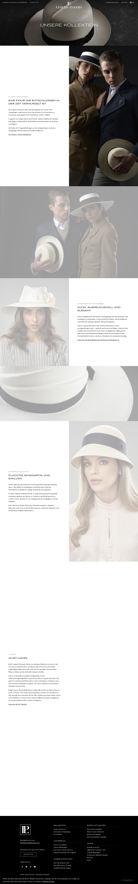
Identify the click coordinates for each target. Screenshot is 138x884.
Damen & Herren (60, 829)
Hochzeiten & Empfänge (62, 832)
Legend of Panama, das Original (15, 2)
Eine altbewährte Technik (62, 865)
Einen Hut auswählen (94, 829)
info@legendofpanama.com (30, 843)
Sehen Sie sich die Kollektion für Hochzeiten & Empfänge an (98, 340)
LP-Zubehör (58, 834)
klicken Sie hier (49, 881)
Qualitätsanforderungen (62, 868)
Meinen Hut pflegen (94, 834)
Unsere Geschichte (60, 845)
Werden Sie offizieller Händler (97, 855)
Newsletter (28, 854)
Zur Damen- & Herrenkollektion (19, 134)
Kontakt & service (93, 847)
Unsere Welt (34, 2)
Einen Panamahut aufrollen (96, 837)
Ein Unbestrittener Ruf (61, 863)
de (132, 2)
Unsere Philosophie (60, 847)
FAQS (89, 860)
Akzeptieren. (127, 880)
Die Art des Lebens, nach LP (63, 850)
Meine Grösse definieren (95, 832)
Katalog (124, 2)
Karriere (90, 857)
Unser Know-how (112, 2)
